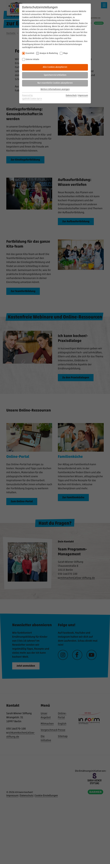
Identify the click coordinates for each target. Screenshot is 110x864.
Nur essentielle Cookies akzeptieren (55, 83)
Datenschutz (71, 95)
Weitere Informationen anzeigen (55, 89)
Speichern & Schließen (55, 75)
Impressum (83, 95)
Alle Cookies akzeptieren (55, 67)
